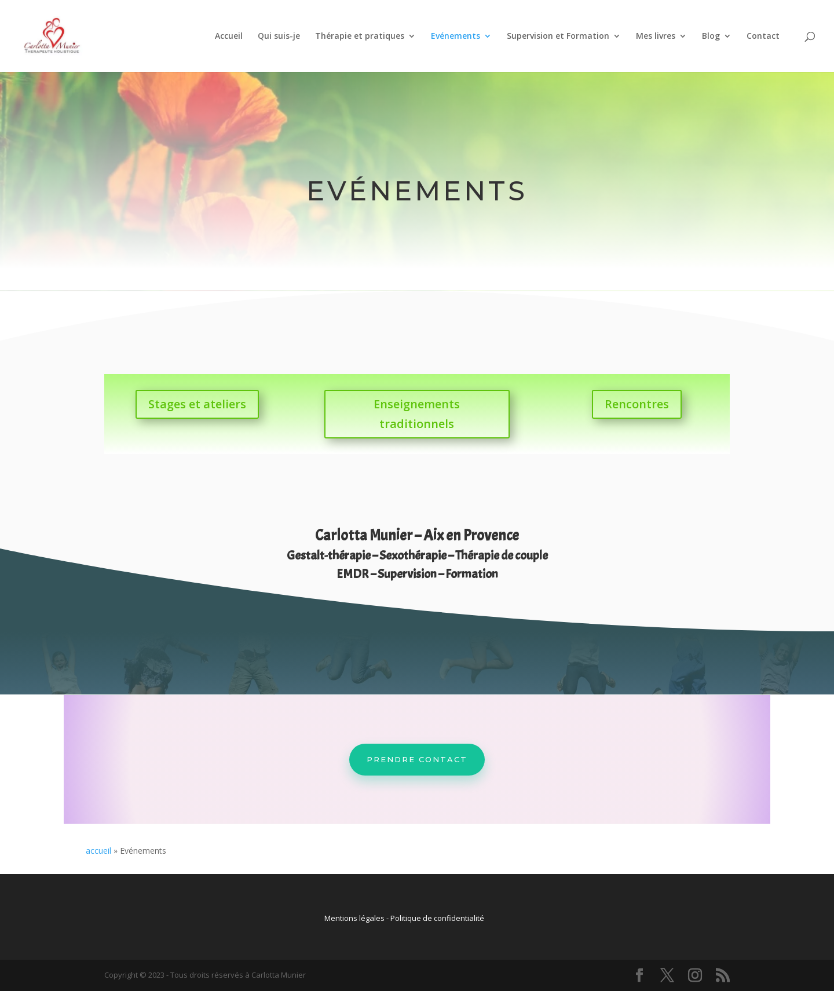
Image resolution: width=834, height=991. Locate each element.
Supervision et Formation (558, 36)
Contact (763, 36)
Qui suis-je (279, 36)
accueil (98, 850)
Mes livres (655, 36)
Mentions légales (354, 918)
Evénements (455, 36)
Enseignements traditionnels (417, 413)
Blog (711, 36)
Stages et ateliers (197, 404)
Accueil (229, 36)
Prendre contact (417, 759)
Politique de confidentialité (437, 918)
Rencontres (637, 404)
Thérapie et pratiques (359, 36)
